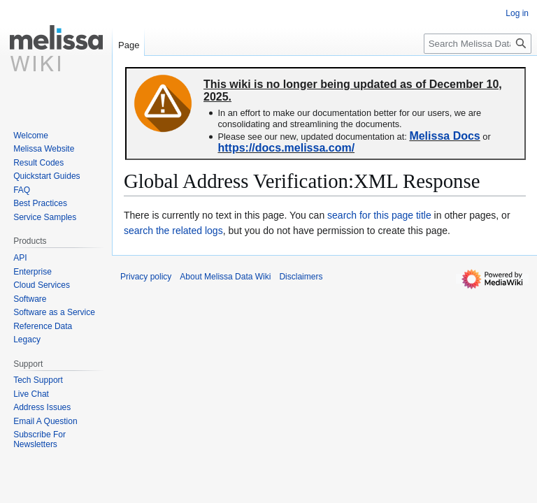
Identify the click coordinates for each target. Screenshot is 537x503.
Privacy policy (145, 277)
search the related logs (173, 230)
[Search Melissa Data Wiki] (477, 44)
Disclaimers (300, 277)
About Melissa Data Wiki (225, 277)
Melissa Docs (444, 136)
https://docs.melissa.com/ (286, 148)
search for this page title (379, 215)
